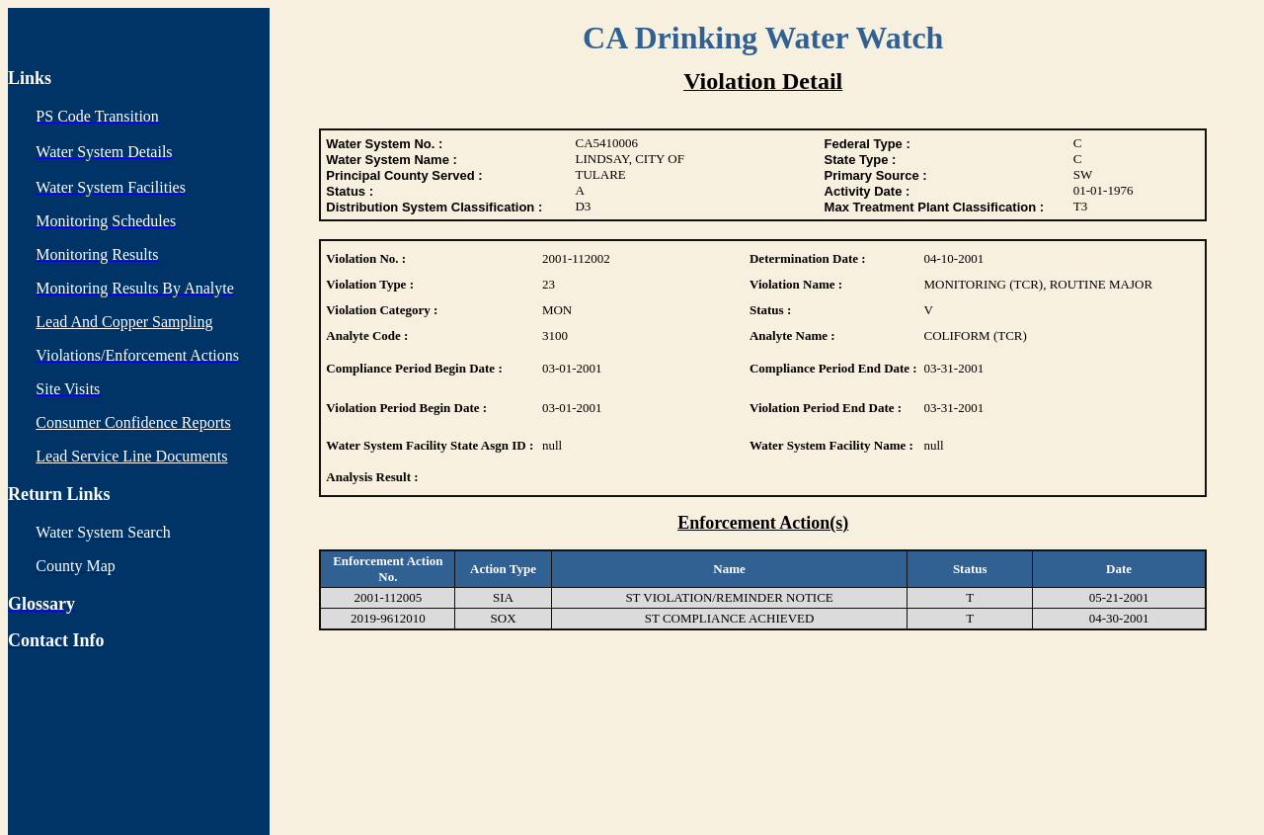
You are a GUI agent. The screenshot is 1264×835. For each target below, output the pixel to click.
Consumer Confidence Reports (133, 422)
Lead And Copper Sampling (124, 321)
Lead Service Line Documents (131, 456)
